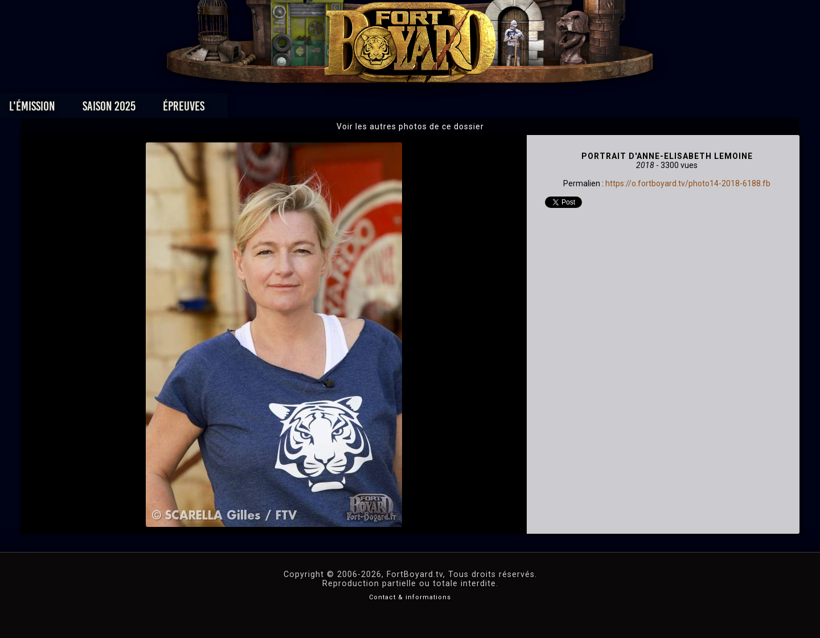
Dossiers (489, 109)
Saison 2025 (232, 109)
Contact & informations (410, 597)
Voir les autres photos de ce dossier (410, 126)
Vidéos (427, 109)
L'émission (155, 109)
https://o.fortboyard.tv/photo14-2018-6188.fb (687, 183)
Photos (370, 109)
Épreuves (306, 109)
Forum (550, 109)
